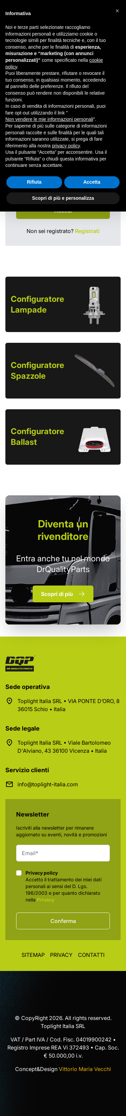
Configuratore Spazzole (37, 370)
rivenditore (63, 530)
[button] (117, 10)
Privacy (45, 899)
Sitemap (33, 954)
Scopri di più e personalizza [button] (63, 198)
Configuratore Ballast (37, 436)
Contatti (91, 954)
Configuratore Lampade (37, 304)
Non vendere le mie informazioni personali (49, 119)
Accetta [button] (91, 182)
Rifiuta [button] (34, 182)
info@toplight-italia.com (47, 784)
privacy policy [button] (66, 145)
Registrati (87, 231)
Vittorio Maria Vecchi (85, 1069)
